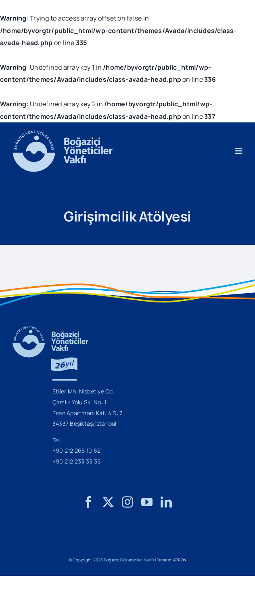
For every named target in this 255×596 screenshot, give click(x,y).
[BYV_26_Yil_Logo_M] (50, 329)
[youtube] (147, 502)
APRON (179, 560)
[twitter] (108, 502)
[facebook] (88, 502)
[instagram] (127, 502)
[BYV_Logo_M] (62, 133)
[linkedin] (166, 502)
